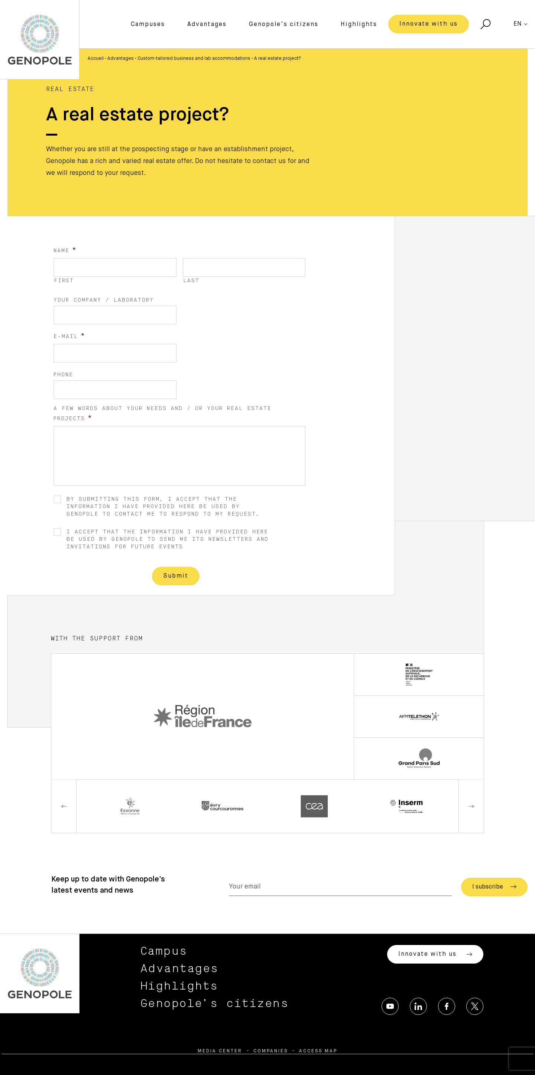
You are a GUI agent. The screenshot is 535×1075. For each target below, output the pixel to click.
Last (191, 280)
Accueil (96, 58)
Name (65, 250)
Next (471, 806)
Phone (63, 374)
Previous (64, 806)
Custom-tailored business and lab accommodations (193, 58)
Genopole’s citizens (283, 24)
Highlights (359, 24)
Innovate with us (428, 24)
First (64, 280)
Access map (318, 1051)
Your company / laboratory (104, 300)
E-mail (69, 336)
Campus (164, 951)
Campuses (148, 24)
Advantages (207, 24)
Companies (270, 1051)
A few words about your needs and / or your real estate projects (163, 414)
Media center (220, 1051)
